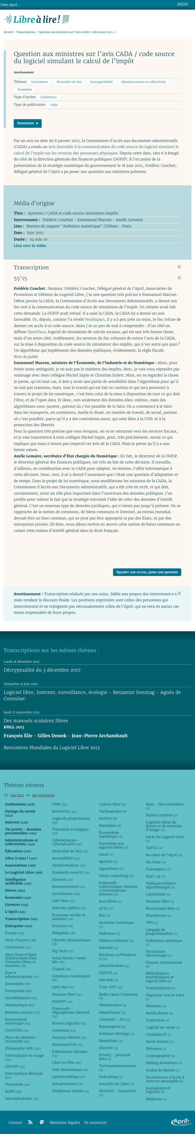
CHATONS (17, 1030)
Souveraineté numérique (17, 1021)
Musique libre (67, 994)
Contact (16, 1122)
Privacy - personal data (114, 1057)
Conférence (48, 97)
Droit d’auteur (20, 940)
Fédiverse (109, 933)
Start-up (155, 876)
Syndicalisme (159, 1013)
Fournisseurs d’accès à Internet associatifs (165, 1079)
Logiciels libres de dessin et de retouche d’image (164, 826)
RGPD (13, 1091)
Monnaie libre (160, 901)
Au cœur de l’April (164, 855)
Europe (14, 933)
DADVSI (108, 972)
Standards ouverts (71, 872)
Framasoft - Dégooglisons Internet (71, 1012)
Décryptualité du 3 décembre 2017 (42, 670)
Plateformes (158, 915)
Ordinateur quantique (164, 942)
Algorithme (111, 868)
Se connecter (95, 1122)
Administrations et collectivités (143, 82)
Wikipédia (63, 933)
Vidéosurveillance (116, 940)
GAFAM (15, 1066)
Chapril (61, 969)
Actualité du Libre (116, 1084)
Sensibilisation (21, 998)
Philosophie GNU (23, 1048)
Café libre (63, 900)
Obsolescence (112, 1005)
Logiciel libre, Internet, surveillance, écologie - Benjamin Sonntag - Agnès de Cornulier (92, 696)
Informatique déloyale (24, 1075)
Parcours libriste (69, 1037)
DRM (60, 804)
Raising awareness (164, 1062)
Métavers (156, 1048)
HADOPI (62, 1001)
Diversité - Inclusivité (117, 1093)
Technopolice (113, 811)
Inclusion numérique (116, 924)
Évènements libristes (70, 1053)
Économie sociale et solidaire (69, 917)
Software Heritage (117, 1033)
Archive (108, 818)
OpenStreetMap (68, 1076)
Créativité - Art (114, 1019)
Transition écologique (70, 831)
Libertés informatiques (71, 942)
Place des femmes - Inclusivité (21, 1039)
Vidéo (54, 105)
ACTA (106, 908)
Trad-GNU (110, 987)
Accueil (8, 32)
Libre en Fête (66, 1062)
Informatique (20, 1005)
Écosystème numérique (110, 834)
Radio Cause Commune (118, 996)
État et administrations (22, 974)
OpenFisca (36, 332)
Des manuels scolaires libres (36, 721)
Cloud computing (116, 875)
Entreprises (18, 990)
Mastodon (110, 825)
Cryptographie (160, 1055)
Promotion (17, 1084)
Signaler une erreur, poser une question (147, 572)
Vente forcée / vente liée (69, 960)
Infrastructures (67, 1084)
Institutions (39, 82)
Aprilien (108, 861)
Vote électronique (70, 1069)
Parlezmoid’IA (67, 1044)
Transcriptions (26, 32)
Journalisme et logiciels (158, 1090)
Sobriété (108, 947)
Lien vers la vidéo (30, 245)
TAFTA (154, 847)
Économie (25, 90)
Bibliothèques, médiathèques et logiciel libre (160, 977)
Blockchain (110, 1040)
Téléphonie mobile (70, 1091)
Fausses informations (164, 964)
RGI (104, 915)
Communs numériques (71, 978)
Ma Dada (156, 862)
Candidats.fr (158, 1034)
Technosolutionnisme (117, 1068)
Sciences (62, 926)
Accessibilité (66, 858)
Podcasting (110, 1076)
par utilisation (43, 795)
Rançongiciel (112, 1026)
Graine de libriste (163, 1070)
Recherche (64, 811)
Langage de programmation (161, 931)
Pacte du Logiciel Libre (165, 839)
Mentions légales (65, 1122)
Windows (156, 1006)
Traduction (157, 1020)
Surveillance (66, 893)
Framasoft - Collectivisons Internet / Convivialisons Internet (118, 888)
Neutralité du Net (69, 82)
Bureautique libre (163, 908)
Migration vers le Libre (165, 997)
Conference (18, 947)
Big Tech (62, 951)
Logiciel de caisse (163, 1027)
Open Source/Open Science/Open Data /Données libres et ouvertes (21, 960)
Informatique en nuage (24, 1057)
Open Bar (63, 987)
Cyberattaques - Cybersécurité (67, 842)
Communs (64, 1030)
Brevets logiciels (69, 1023)
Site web (108, 980)
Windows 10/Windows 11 (117, 956)
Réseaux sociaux (22, 1012)
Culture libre (112, 804)
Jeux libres (110, 901)
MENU (182, 4)
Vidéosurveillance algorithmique (161, 885)
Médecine (156, 1099)
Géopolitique (112, 1012)
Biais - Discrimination (165, 806)
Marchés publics (69, 908)
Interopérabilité (101, 82)
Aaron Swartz (159, 1041)
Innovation (18, 983)
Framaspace (158, 869)
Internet (62, 879)
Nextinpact (95, 319)
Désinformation (69, 865)
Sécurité (108, 1048)
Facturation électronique (159, 953)
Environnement (68, 886)
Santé (106, 854)
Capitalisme (158, 894)
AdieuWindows (114, 965)
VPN (152, 922)
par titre (17, 795)
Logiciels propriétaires (71, 820)
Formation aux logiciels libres (113, 845)
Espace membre (162, 815)
